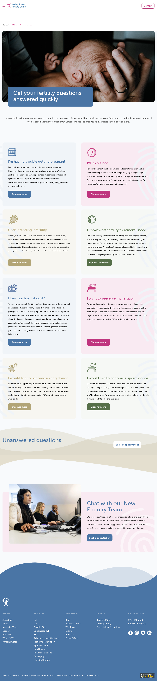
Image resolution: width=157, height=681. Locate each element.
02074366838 (135, 620)
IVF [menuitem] (35, 620)
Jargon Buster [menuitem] (10, 641)
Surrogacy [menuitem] (39, 656)
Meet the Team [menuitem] (10, 627)
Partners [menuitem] (7, 634)
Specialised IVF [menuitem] (41, 631)
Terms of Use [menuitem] (103, 620)
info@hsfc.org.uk (137, 623)
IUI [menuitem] (35, 623)
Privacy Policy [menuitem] (104, 623)
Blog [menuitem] (67, 620)
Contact (148, 5)
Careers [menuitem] (6, 631)
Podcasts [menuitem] (70, 634)
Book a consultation (99, 538)
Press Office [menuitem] (71, 638)
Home (5, 25)
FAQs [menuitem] (5, 623)
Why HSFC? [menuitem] (9, 638)
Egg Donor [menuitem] (39, 649)
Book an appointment (127, 444)
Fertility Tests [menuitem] (40, 627)
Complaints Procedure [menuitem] (108, 627)
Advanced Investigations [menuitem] (46, 638)
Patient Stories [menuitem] (73, 623)
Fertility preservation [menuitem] (44, 641)
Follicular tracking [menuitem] (43, 652)
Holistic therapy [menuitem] (42, 660)
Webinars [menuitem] (70, 627)
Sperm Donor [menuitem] (41, 645)
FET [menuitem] (36, 634)
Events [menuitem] (68, 631)
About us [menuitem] (7, 620)
